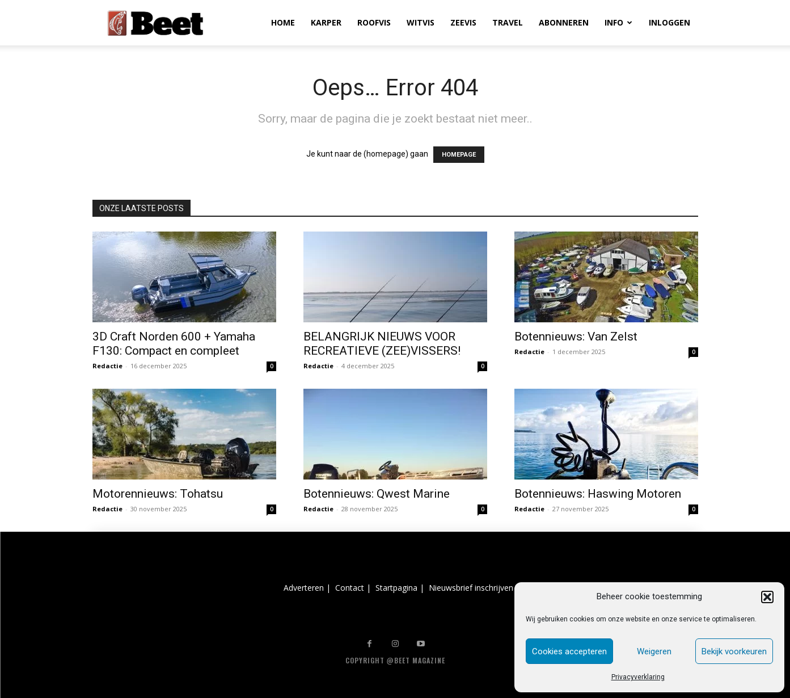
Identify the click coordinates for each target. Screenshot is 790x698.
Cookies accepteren (569, 651)
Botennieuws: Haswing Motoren (597, 494)
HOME (283, 22)
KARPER (326, 22)
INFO (618, 22)
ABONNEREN (564, 22)
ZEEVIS (463, 22)
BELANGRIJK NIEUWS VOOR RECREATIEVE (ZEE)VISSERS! (382, 344)
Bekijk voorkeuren (734, 651)
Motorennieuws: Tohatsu (157, 494)
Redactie (107, 365)
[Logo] (155, 23)
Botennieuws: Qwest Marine (376, 494)
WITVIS (420, 22)
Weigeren (654, 651)
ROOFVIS (374, 22)
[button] (767, 597)
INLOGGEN (669, 22)
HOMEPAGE (459, 154)
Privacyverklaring (638, 677)
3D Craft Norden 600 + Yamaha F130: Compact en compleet (173, 344)
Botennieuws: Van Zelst (575, 336)
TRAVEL (507, 22)
